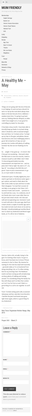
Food (3, 56)
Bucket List (6, 21)
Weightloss (6, 53)
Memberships (5, 15)
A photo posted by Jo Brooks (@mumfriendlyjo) (14, 250)
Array (15, 410)
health (21, 96)
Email (5, 369)
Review (4, 40)
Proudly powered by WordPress (12, 409)
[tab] (3, 2)
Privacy (4, 70)
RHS (4, 31)
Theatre (5, 48)
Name (5, 359)
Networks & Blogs (6, 67)
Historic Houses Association (10, 23)
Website (6, 378)
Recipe (5, 59)
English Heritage (7, 18)
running (8, 97)
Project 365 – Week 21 (9, 320)
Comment (7, 332)
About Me (4, 62)
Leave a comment (9, 101)
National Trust (7, 28)
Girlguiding (4, 37)
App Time (6, 42)
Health (6, 91)
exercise (15, 96)
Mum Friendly (11, 8)
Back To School (7, 45)
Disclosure (4, 64)
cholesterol (8, 96)
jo (11, 76)
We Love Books (7, 50)
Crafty (3, 34)
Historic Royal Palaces (9, 26)
